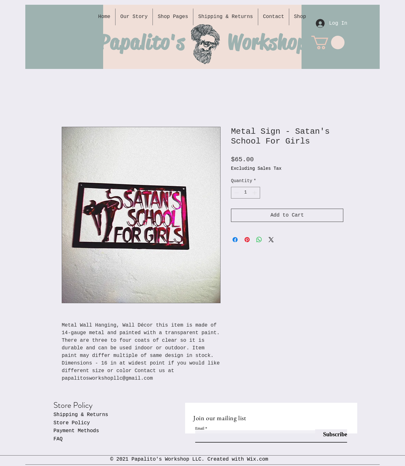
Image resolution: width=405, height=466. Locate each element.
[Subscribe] (331, 434)
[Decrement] (236, 192)
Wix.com (257, 459)
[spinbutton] (245, 192)
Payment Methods (76, 431)
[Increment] (255, 192)
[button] (328, 42)
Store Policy (71, 423)
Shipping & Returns (80, 415)
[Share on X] (271, 239)
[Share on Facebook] (235, 239)
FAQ (58, 439)
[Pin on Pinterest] (247, 239)
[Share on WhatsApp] (259, 239)
